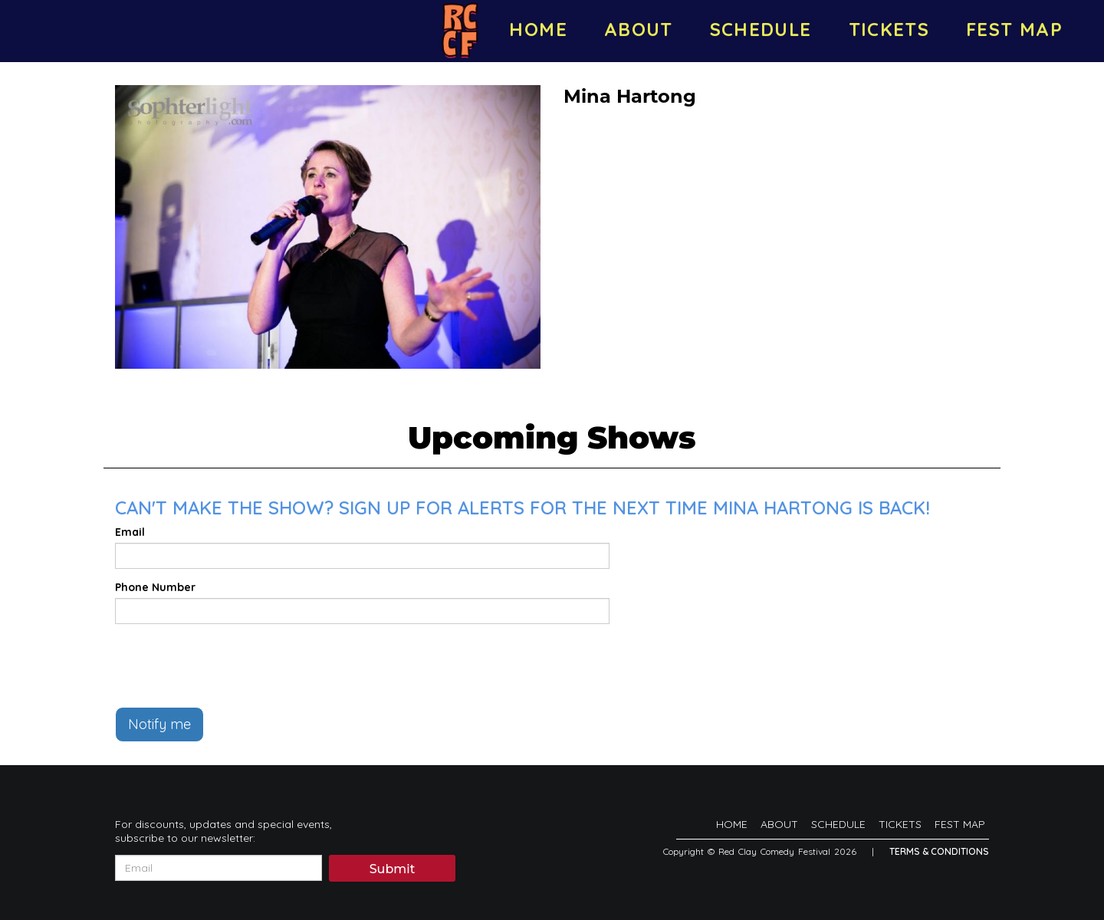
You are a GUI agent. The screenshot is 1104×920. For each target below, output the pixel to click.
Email (130, 532)
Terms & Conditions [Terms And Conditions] (939, 851)
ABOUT (638, 29)
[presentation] (231, 665)
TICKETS (889, 29)
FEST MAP (1014, 29)
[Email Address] (218, 868)
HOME (538, 29)
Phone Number (155, 587)
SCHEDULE (761, 29)
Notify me (159, 724)
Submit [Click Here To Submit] (393, 869)
